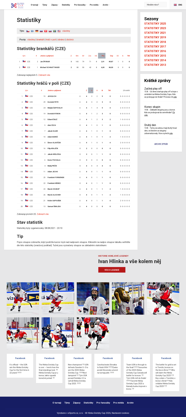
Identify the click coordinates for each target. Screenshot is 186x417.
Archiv (130, 402)
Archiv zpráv (161, 144)
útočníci (70, 39)
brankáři (40, 39)
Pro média (118, 402)
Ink (96, 56)
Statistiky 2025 (155, 23)
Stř (83, 56)
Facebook (20, 358)
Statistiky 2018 (155, 42)
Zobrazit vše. (44, 75)
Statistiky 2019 (155, 37)
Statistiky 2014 (155, 60)
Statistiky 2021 (155, 32)
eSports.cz (73, 413)
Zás (89, 56)
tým (24, 56)
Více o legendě (112, 270)
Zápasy (76, 402)
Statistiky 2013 (155, 64)
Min (77, 56)
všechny (66, 31)
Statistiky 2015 (155, 55)
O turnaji (57, 402)
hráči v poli (51, 39)
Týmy (67, 402)
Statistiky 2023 (155, 28)
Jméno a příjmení (46, 56)
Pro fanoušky (103, 402)
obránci (61, 39)
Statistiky (88, 402)
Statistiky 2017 (155, 46)
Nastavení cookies (120, 413)
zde (175, 97)
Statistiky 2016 (155, 51)
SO (118, 56)
